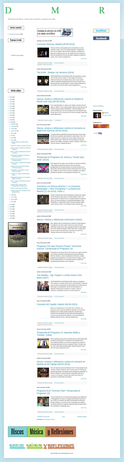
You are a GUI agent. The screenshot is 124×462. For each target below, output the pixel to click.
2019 (11, 113)
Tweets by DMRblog (98, 106)
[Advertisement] (99, 73)
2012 (11, 209)
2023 (11, 104)
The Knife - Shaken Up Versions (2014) (55, 72)
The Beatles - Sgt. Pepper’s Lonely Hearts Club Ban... (20, 170)
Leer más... (84, 58)
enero (12, 201)
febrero (13, 199)
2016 (11, 120)
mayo (12, 140)
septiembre (14, 131)
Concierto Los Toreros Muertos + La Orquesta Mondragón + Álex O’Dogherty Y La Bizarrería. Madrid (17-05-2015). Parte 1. (59, 189)
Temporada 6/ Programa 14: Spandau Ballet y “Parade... (20, 178)
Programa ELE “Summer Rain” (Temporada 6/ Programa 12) (19, 185)
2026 (11, 97)
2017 (11, 117)
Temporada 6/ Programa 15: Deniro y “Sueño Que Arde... (20, 156)
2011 (11, 211)
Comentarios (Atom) (49, 419)
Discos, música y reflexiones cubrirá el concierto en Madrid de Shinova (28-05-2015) (61, 129)
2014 (11, 204)
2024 (11, 101)
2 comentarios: (58, 120)
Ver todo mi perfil (106, 115)
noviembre (14, 126)
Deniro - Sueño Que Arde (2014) (19, 188)
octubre (13, 128)
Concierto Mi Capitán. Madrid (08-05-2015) (57, 304)
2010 (11, 213)
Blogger (71, 453)
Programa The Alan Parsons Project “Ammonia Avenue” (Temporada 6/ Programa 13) (59, 247)
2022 (11, 106)
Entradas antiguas (82, 416)
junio (12, 137)
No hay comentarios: (59, 62)
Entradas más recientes (43, 416)
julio (12, 135)
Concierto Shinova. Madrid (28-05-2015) (56, 44)
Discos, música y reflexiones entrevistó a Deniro (59, 219)
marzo (13, 197)
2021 (11, 108)
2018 (11, 115)
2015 (11, 122)
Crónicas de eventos (47, 64)
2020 (11, 110)
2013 (11, 206)
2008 (11, 218)
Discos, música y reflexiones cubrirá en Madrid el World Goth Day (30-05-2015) (60, 100)
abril (12, 195)
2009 (11, 216)
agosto (13, 133)
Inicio (63, 416)
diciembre (13, 124)
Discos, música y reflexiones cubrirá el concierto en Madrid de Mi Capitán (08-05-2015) (61, 362)
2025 (11, 99)
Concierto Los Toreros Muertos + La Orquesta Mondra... (20, 159)
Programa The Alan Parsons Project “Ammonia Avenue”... (20, 167)
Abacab (106, 113)
